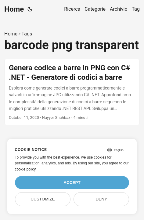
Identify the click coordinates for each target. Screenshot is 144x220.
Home (14, 9)
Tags (27, 34)
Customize (43, 199)
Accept (72, 182)
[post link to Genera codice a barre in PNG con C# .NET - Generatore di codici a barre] (72, 92)
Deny (101, 199)
